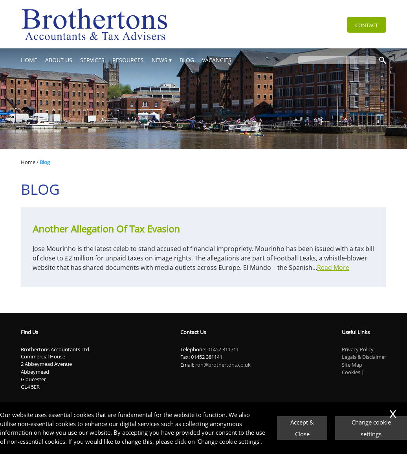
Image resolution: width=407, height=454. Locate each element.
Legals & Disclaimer (364, 356)
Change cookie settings (371, 428)
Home (29, 60)
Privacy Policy (358, 349)
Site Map (352, 364)
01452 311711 (223, 349)
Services (92, 60)
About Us (58, 60)
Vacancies (216, 60)
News (159, 60)
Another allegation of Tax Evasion (106, 228)
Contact (366, 25)
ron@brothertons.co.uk (223, 364)
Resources (128, 60)
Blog (187, 60)
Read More (333, 267)
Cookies (351, 372)
